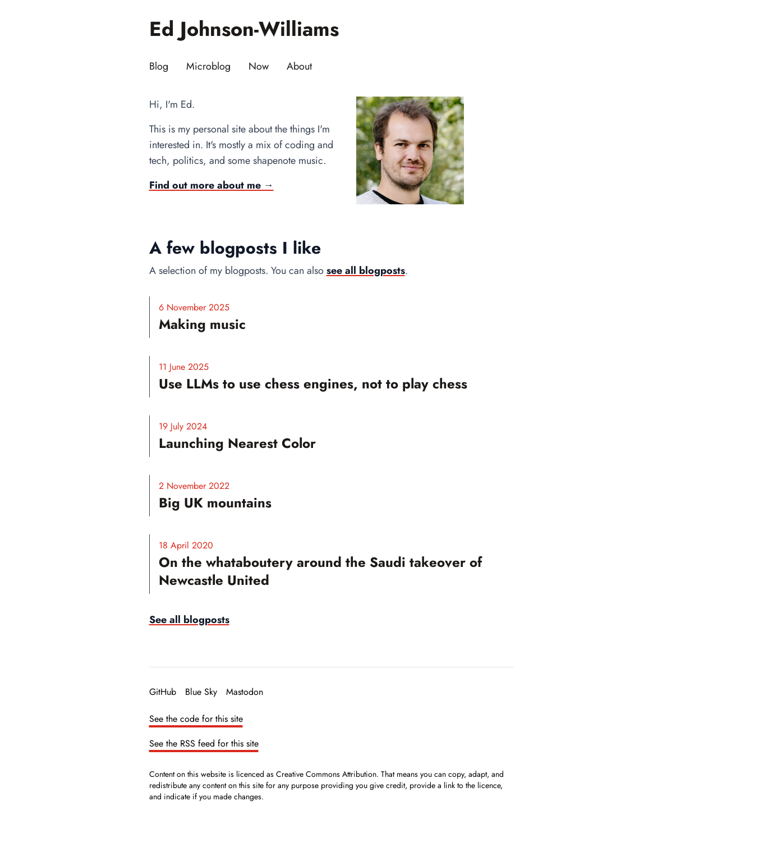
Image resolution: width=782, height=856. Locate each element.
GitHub (162, 691)
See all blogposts (189, 619)
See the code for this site (196, 718)
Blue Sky (201, 691)
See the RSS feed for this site (204, 743)
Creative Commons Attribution (326, 774)
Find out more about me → (211, 185)
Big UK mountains (215, 502)
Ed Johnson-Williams (244, 29)
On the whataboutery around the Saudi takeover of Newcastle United (320, 571)
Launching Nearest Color (237, 443)
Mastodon (244, 691)
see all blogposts (365, 270)
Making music (202, 324)
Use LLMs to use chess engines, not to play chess (313, 383)
